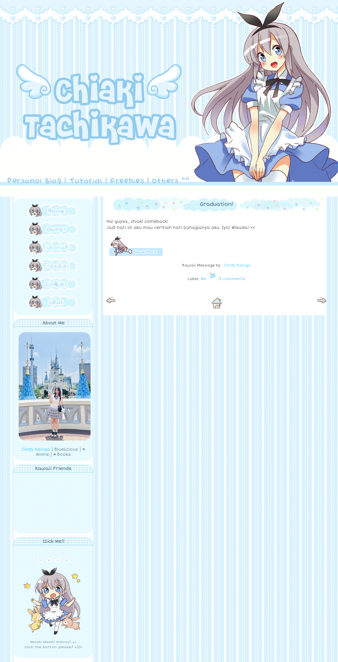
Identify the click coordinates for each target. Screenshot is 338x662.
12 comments (231, 279)
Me (203, 279)
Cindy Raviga (36, 449)
